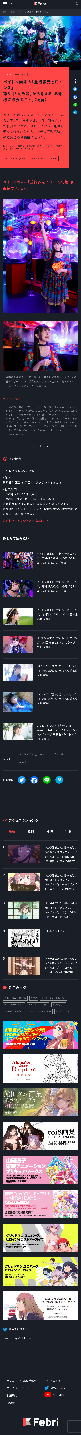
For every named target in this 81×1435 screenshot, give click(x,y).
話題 (31, 1011)
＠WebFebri (58, 1388)
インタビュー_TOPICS (17, 158)
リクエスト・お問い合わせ (22, 1380)
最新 (12, 831)
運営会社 (12, 1403)
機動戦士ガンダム (14, 1011)
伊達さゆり (59, 1004)
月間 (49, 831)
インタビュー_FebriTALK (54, 998)
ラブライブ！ (63, 1011)
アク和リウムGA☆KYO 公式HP (24, 520)
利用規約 (12, 1395)
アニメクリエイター (15, 1004)
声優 (55, 158)
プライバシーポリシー (19, 1388)
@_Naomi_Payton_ (36, 430)
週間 (31, 831)
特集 (13, 12)
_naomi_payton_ (16, 434)
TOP (5, 12)
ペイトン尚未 (40, 158)
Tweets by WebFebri (17, 1338)
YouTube (58, 1395)
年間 (68, 831)
